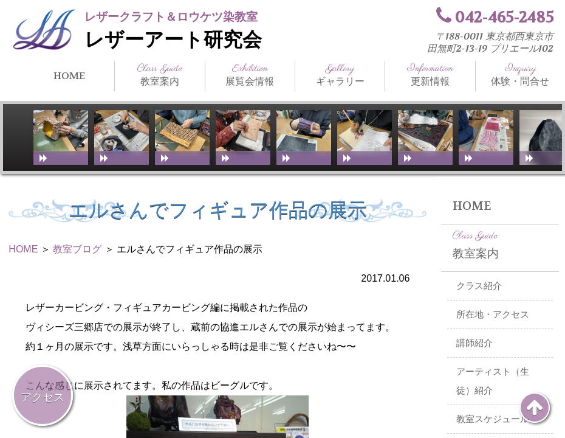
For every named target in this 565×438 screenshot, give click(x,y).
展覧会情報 (250, 75)
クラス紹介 (479, 286)
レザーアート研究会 (173, 39)
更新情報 (430, 75)
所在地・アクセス (492, 314)
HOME (69, 75)
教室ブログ (77, 249)
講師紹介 (474, 343)
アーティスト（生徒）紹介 (492, 381)
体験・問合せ (520, 75)
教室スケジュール (492, 419)
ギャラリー (340, 75)
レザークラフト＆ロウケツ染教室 (171, 16)
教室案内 (159, 75)
